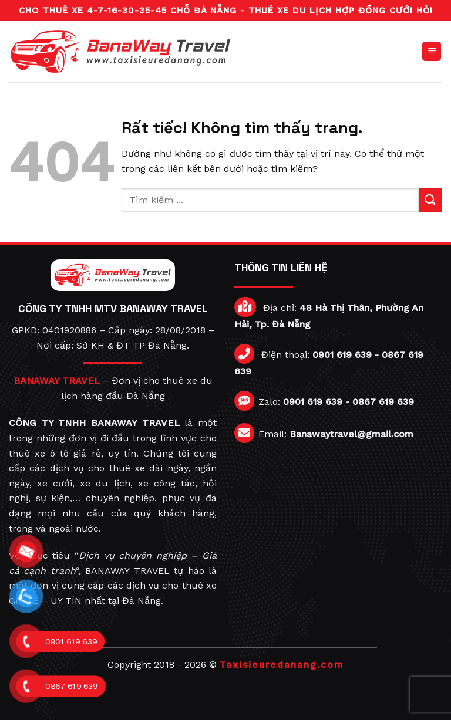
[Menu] (431, 51)
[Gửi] (430, 199)
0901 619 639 (342, 354)
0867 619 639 (383, 401)
